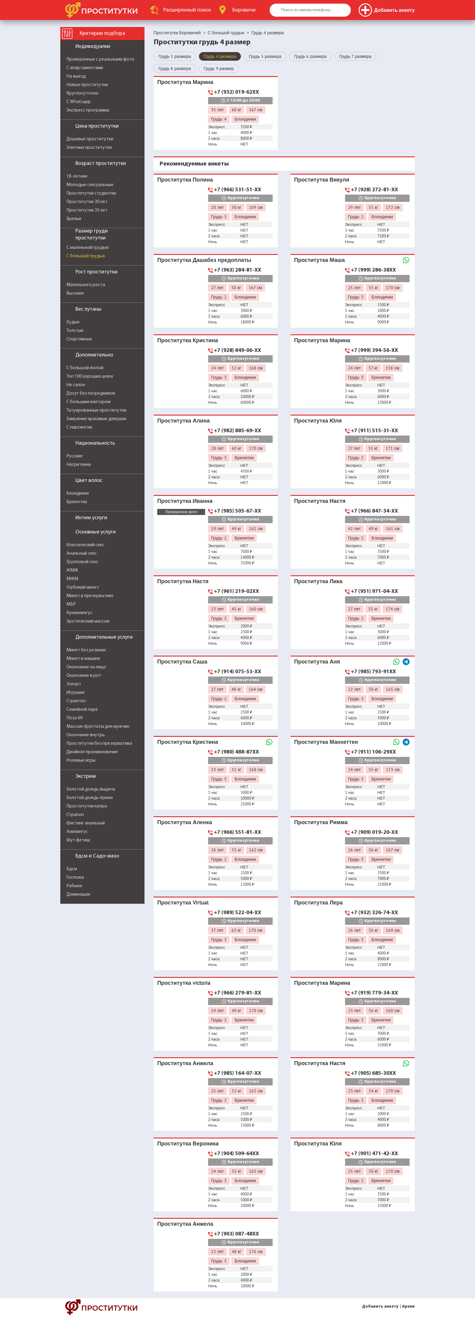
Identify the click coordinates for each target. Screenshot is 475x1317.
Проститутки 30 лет (87, 201)
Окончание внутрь (85, 735)
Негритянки (78, 464)
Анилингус (77, 831)
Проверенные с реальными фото (100, 59)
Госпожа (75, 877)
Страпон (75, 814)
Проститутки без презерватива (99, 743)
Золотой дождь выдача (90, 789)
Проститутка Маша (319, 259)
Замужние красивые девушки (96, 418)
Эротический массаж (88, 621)
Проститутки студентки (91, 193)
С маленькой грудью (87, 247)
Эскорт (73, 684)
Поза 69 (74, 718)
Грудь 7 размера (355, 56)
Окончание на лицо (86, 667)
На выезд (76, 76)
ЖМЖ (72, 570)
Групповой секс (82, 562)
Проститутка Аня (317, 661)
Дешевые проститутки (89, 139)
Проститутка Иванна (184, 500)
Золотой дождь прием (89, 797)
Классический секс (85, 545)
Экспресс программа (87, 110)
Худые (73, 322)
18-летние (77, 176)
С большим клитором (88, 401)
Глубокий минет (82, 587)
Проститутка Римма (320, 822)
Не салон (75, 385)
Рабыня (74, 886)
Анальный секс (81, 553)
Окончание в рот (83, 675)
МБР (71, 604)
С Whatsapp (78, 101)
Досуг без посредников (90, 393)
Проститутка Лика (318, 581)
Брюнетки (76, 502)
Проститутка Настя (319, 500)
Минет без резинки (86, 650)
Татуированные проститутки (96, 410)
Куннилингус (79, 612)
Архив (408, 1306)
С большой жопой (84, 368)
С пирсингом (79, 427)
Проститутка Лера (318, 902)
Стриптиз (76, 701)
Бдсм (71, 869)
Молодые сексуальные (90, 184)
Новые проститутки (87, 84)
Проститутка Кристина (187, 340)
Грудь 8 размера (174, 68)
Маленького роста (85, 284)
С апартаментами (84, 67)
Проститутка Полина (185, 179)
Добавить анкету (380, 1306)
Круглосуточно (82, 93)
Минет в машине (83, 658)
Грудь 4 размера (220, 56)
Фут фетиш (78, 840)
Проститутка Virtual (182, 902)
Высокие (75, 293)
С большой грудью (85, 256)
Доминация (78, 894)
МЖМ (72, 579)
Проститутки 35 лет (87, 210)
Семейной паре (82, 709)
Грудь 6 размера (310, 56)
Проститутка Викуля (321, 179)
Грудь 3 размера (174, 56)
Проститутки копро (86, 806)
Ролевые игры (80, 760)
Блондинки (77, 493)
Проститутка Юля (318, 420)
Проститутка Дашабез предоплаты (204, 259)
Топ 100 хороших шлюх (89, 376)
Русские (74, 456)
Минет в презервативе (90, 595)
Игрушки (75, 692)
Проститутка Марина (185, 82)
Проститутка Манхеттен (326, 741)
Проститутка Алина (183, 420)
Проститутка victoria (183, 982)
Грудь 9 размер (219, 68)
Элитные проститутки (89, 147)
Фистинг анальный (85, 823)
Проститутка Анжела (185, 1063)
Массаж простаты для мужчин (97, 726)
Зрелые (73, 218)
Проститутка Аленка (184, 822)
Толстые (75, 330)
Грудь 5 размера (265, 56)
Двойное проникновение (92, 752)
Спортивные (79, 339)
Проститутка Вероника (188, 1143)
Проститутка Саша (182, 661)
